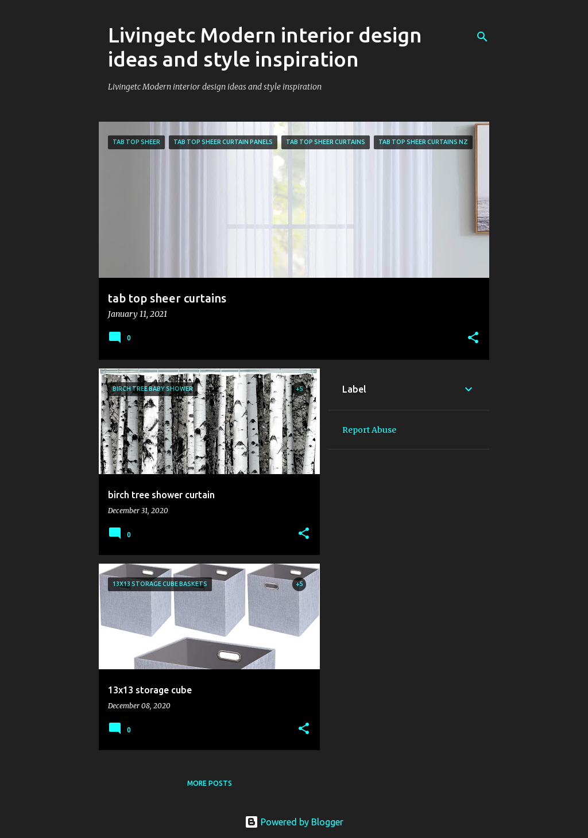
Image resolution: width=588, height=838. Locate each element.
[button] (473, 339)
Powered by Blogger (294, 822)
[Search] (482, 37)
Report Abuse (369, 430)
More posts (209, 783)
